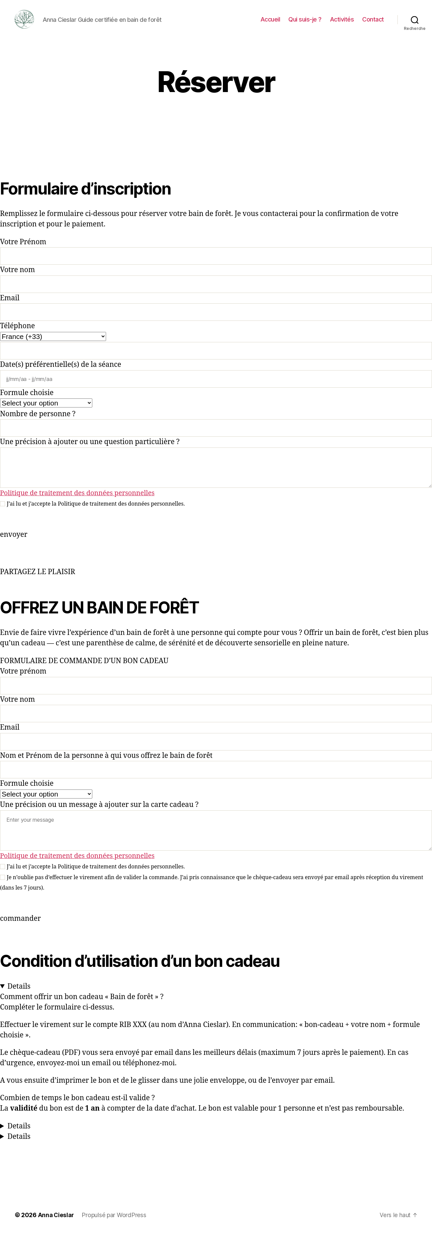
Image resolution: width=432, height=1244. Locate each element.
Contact (373, 24)
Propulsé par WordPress (115, 1225)
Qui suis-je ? (305, 24)
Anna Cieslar (56, 1225)
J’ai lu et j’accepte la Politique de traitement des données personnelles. (96, 514)
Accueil (270, 24)
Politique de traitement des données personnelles (82, 503)
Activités (342, 24)
